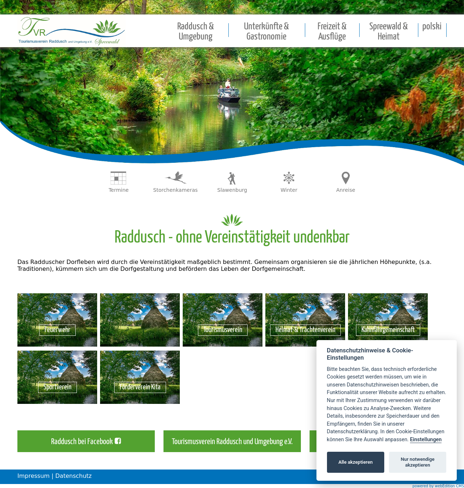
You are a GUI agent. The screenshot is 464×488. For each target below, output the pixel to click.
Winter (289, 190)
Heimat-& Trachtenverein (305, 330)
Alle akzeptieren (355, 462)
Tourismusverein (222, 330)
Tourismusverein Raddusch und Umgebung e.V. (232, 442)
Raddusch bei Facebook (82, 442)
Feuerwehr (57, 330)
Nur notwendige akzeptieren (418, 462)
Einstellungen (426, 440)
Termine (119, 190)
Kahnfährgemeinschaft (388, 330)
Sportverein (57, 387)
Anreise (345, 190)
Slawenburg (232, 190)
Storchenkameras (175, 190)
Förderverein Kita (140, 387)
